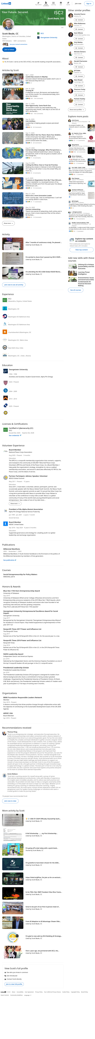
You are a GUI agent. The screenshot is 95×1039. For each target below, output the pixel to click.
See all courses (75, 290)
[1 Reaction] (70, 185)
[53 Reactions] (72, 231)
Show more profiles (77, 109)
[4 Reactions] (70, 129)
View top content (81, 250)
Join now (78, 4)
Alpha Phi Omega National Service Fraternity (24, 512)
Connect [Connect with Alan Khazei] (79, 86)
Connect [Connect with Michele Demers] (79, 57)
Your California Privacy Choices (52, 992)
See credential (15, 435)
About (13, 992)
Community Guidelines (16, 995)
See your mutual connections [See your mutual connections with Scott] (18, 44)
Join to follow (9, 50)
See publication (9, 560)
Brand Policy (84, 992)
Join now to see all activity (13, 285)
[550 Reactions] (72, 152)
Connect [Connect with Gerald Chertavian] (79, 67)
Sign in (88, 4)
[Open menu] (62, 28)
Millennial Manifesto (11, 549)
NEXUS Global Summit (16, 478)
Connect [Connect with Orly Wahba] (79, 48)
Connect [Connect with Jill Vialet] (79, 76)
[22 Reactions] (72, 163)
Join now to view (10, 801)
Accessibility (20, 992)
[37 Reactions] (72, 140)
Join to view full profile (14, 984)
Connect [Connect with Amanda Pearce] (79, 20)
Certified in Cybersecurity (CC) (21, 428)
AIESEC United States (16, 524)
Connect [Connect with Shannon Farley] (79, 95)
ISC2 (10, 430)
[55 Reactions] (72, 219)
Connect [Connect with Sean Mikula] (79, 39)
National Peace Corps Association (20, 452)
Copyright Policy (75, 992)
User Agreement (29, 992)
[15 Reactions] (71, 208)
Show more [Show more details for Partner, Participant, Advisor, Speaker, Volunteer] (15, 503)
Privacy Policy (38, 992)
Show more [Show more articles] (8, 223)
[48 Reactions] (72, 174)
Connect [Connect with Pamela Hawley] (79, 104)
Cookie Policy (65, 992)
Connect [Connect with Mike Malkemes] (79, 29)
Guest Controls (5, 995)
